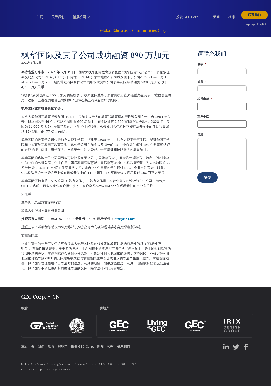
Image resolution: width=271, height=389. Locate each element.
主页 (39, 18)
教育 (51, 349)
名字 (201, 67)
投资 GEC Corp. (187, 18)
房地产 (62, 349)
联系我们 (254, 16)
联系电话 (203, 119)
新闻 (216, 18)
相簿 (231, 18)
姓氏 (201, 84)
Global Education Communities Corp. (134, 32)
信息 (200, 137)
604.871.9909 (105, 367)
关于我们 (58, 18)
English (262, 26)
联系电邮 (204, 102)
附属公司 (79, 18)
